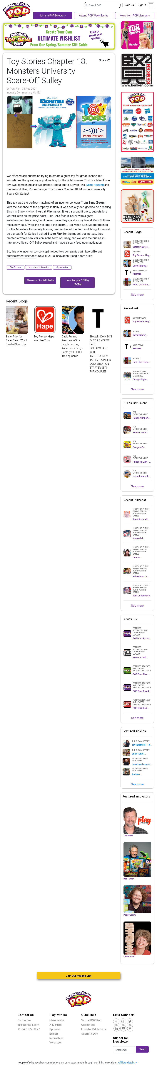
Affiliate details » (127, 1062)
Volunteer (55, 1042)
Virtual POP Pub (91, 1020)
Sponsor (54, 1029)
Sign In (142, 5)
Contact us (24, 1020)
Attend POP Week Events (93, 15)
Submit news (89, 1033)
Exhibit (53, 1033)
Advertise (55, 1024)
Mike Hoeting (95, 185)
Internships (56, 1038)
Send (142, 1049)
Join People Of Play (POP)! (77, 282)
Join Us (129, 5)
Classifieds (88, 1024)
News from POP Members (134, 15)
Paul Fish (15, 88)
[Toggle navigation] (151, 5)
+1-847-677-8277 (29, 1029)
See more (137, 294)
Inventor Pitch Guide (94, 1029)
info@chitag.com (28, 1024)
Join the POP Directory (52, 15)
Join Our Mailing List (78, 975)
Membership (57, 1020)
